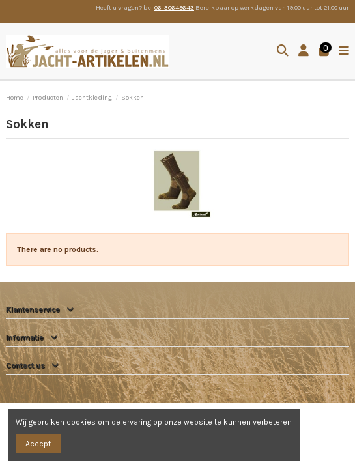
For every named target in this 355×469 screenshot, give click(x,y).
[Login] (304, 51)
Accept (38, 443)
